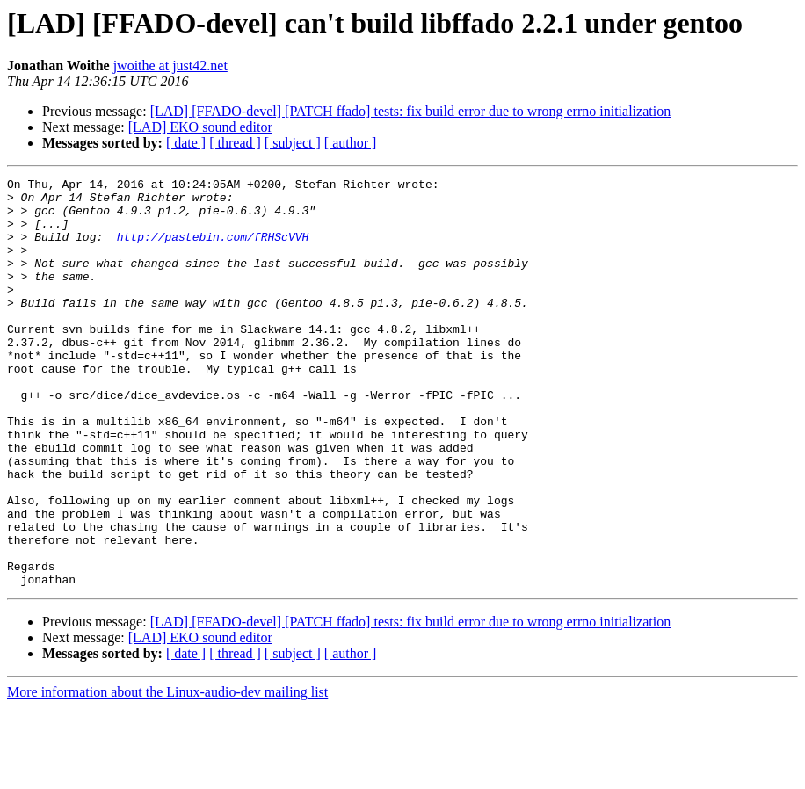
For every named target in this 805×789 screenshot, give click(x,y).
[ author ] (350, 142)
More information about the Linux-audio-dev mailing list (167, 773)
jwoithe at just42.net (170, 65)
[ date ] (186, 142)
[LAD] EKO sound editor (200, 126)
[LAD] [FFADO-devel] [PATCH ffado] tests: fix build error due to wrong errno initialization (410, 111)
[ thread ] (235, 142)
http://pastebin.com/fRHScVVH (212, 249)
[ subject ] (293, 142)
